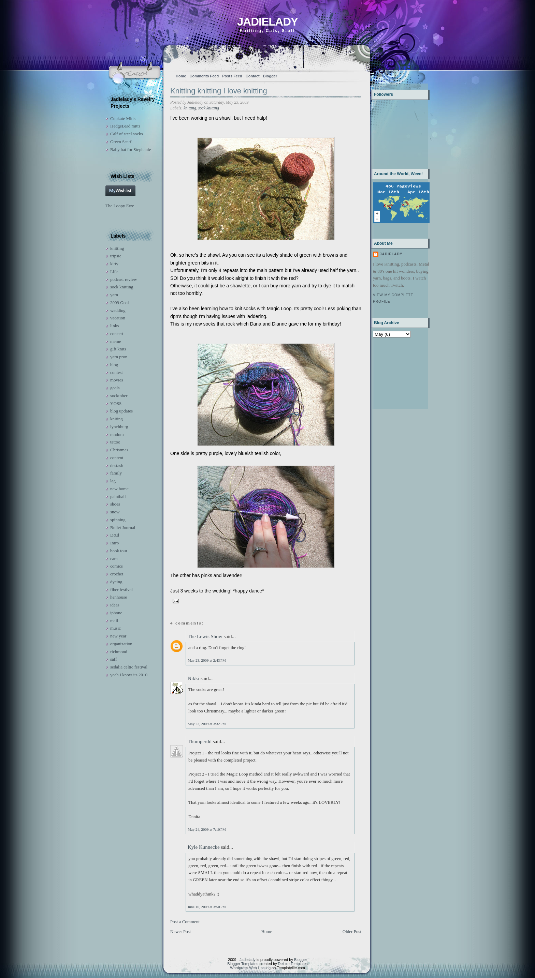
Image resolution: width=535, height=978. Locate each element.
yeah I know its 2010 (128, 674)
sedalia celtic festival (128, 666)
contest (116, 372)
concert (116, 333)
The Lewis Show (205, 636)
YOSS (115, 403)
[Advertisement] (394, 372)
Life (114, 271)
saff (113, 659)
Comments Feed (204, 76)
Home (181, 76)
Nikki (193, 678)
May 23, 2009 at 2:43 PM (207, 660)
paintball (118, 496)
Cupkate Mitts (122, 118)
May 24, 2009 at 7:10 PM (207, 829)
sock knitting (121, 286)
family (116, 473)
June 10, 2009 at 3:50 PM (207, 907)
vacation (117, 317)
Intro (114, 542)
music (115, 628)
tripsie (115, 255)
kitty (114, 263)
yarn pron (118, 356)
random (117, 434)
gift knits (118, 348)
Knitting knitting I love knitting (218, 91)
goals (114, 387)
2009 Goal (119, 302)
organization (121, 643)
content (116, 457)
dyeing (116, 581)
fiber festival (121, 589)
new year (118, 635)
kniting (116, 418)
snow (114, 511)
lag (113, 480)
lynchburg (119, 426)
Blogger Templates (242, 964)
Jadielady (267, 21)
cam (114, 558)
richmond (118, 651)
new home (119, 488)
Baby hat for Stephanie (130, 149)
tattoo (115, 442)
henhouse (118, 597)
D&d (114, 535)
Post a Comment (185, 921)
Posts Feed (232, 76)
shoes (115, 504)
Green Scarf (120, 141)
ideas (114, 604)
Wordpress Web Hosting (250, 968)
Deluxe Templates (293, 964)
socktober (119, 395)
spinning (118, 519)
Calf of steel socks (126, 133)
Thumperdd (200, 741)
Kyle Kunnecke (204, 847)
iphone (116, 612)
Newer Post (180, 931)
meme (115, 341)
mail (114, 620)
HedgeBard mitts (125, 126)
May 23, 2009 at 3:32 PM (207, 724)
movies (116, 379)
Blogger (270, 76)
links (114, 325)
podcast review (123, 279)
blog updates (121, 410)
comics (116, 566)
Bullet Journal (122, 527)
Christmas (119, 449)
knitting (117, 248)
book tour (118, 550)
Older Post (352, 931)
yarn (114, 294)
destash (116, 465)
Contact (253, 76)
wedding (118, 310)
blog (114, 364)
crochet (116, 573)
